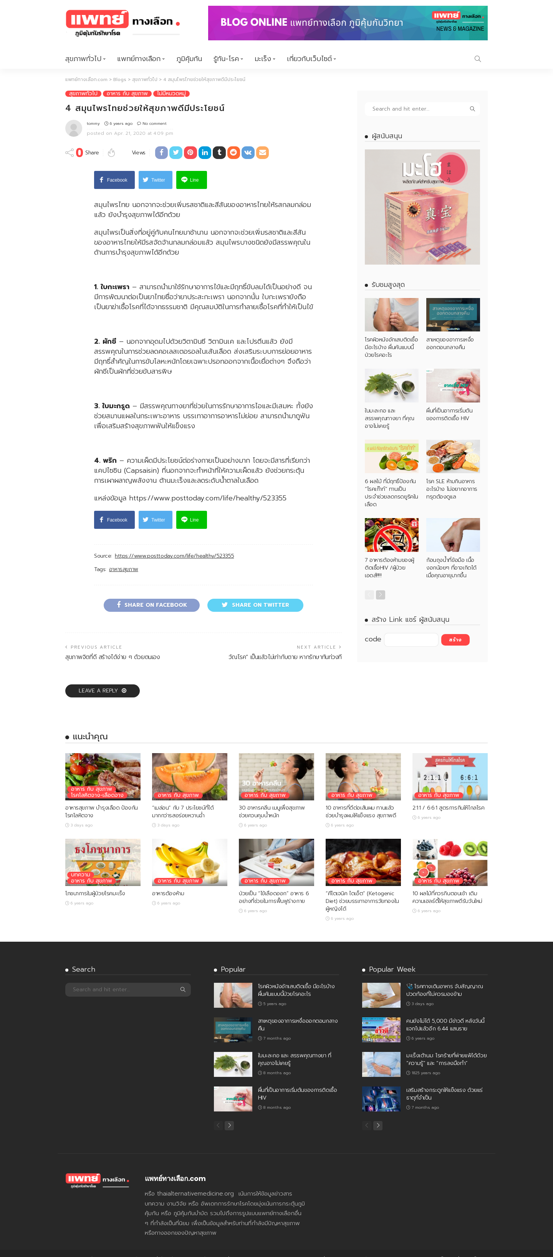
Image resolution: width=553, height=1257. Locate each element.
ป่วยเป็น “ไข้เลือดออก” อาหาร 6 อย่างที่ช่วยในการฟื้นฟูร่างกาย (274, 885)
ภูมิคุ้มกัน (189, 58)
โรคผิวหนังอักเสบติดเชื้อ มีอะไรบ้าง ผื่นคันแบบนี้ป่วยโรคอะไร (391, 347)
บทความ (80, 863)
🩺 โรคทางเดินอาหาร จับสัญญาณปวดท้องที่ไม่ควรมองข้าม (444, 978)
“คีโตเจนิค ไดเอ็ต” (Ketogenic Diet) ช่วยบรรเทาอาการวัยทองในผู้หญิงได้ (362, 889)
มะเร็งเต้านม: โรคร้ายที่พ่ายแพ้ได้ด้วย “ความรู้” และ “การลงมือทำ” (446, 1047)
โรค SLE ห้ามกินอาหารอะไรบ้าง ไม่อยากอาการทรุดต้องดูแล (451, 489)
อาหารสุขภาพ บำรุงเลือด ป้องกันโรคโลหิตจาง (101, 800)
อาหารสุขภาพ (123, 557)
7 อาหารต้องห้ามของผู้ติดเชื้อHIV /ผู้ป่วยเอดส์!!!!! (389, 567)
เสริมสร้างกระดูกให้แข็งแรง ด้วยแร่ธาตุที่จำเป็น (444, 1082)
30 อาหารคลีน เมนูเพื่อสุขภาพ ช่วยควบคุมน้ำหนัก (272, 800)
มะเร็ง (263, 58)
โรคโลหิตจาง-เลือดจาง (97, 783)
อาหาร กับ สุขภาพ (127, 93)
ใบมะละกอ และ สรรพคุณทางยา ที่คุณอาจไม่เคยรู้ (389, 418)
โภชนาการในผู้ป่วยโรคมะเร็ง (95, 882)
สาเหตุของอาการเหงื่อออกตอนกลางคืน (450, 343)
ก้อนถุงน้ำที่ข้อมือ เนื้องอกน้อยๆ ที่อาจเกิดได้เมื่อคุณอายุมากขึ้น (451, 567)
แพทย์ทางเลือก (139, 58)
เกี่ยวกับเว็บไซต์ (309, 58)
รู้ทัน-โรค (226, 58)
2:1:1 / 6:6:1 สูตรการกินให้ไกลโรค (448, 796)
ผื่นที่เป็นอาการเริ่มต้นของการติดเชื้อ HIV (449, 414)
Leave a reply (99, 679)
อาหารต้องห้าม (168, 882)
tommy (93, 123)
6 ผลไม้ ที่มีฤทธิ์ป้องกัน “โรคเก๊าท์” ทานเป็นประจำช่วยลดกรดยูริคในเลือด (391, 492)
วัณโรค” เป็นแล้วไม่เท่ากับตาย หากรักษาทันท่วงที (285, 645)
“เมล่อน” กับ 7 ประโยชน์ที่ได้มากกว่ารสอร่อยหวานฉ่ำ (183, 800)
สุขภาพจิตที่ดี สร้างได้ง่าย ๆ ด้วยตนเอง (112, 645)
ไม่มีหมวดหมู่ (171, 93)
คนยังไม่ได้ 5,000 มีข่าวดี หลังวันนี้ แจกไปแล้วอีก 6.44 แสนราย (445, 1013)
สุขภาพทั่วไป (83, 58)
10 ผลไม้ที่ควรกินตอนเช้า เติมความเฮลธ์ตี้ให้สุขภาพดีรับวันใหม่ (447, 885)
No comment (154, 123)
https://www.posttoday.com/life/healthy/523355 (174, 544)
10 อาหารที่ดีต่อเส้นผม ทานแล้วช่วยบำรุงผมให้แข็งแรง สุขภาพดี (361, 800)
